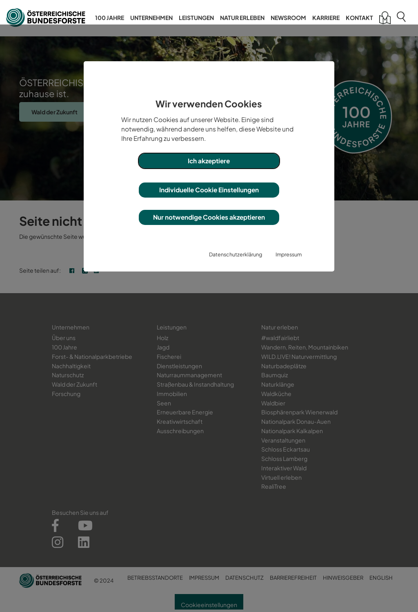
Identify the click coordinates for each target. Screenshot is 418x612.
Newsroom (288, 17)
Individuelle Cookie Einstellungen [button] (209, 190)
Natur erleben (242, 17)
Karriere (326, 17)
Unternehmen (151, 17)
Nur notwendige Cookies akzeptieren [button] (209, 217)
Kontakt (359, 17)
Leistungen (196, 17)
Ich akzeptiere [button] (209, 161)
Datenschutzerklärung (235, 254)
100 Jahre (109, 17)
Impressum (289, 254)
